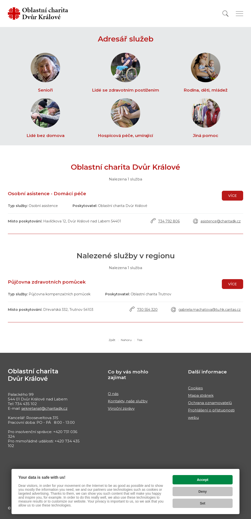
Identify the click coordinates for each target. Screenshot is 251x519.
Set (202, 503)
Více (232, 195)
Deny (202, 491)
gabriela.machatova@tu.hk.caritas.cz (209, 309)
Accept (202, 480)
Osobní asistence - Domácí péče (47, 193)
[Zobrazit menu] (239, 13)
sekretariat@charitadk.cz (44, 408)
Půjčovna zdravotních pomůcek (47, 282)
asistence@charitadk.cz (221, 221)
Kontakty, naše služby (128, 401)
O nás (113, 393)
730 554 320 (147, 309)
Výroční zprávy (121, 408)
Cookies (195, 388)
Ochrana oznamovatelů (210, 402)
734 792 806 (169, 221)
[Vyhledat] (225, 13)
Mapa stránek (200, 395)
